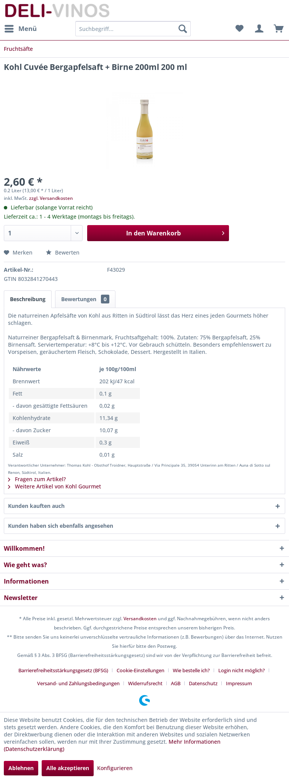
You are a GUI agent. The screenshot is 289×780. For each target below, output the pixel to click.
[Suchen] (183, 28)
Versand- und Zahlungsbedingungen (78, 683)
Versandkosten (140, 618)
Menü (21, 28)
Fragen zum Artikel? (37, 479)
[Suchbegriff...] (133, 28)
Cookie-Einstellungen (140, 670)
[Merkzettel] (239, 28)
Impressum (239, 683)
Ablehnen (21, 768)
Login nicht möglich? (241, 670)
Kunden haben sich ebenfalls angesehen (60, 525)
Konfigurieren (115, 768)
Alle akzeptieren (67, 768)
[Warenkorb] (276, 28)
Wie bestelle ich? (191, 670)
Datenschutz (203, 683)
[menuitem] (20, 28)
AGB (175, 683)
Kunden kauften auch (36, 505)
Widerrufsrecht (145, 683)
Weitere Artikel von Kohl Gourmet (54, 486)
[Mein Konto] (258, 28)
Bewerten (63, 252)
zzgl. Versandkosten (51, 198)
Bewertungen (85, 299)
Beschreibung (27, 299)
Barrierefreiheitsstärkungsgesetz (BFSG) (63, 670)
